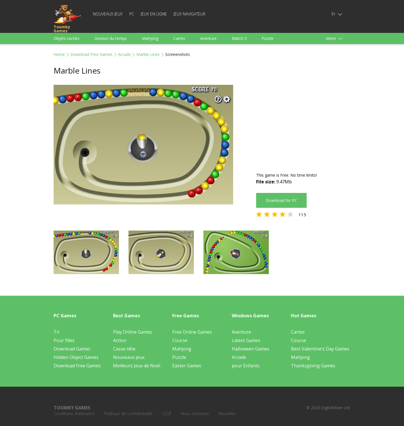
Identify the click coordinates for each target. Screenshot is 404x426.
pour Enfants (246, 366)
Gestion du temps (111, 38)
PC (131, 14)
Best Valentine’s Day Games (320, 349)
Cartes (179, 38)
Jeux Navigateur (189, 14)
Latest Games (246, 340)
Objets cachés (66, 38)
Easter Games (186, 366)
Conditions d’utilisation (74, 413)
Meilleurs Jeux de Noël (136, 366)
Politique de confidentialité (128, 413)
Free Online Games (192, 332)
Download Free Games (91, 54)
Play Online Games (132, 332)
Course (179, 340)
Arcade (124, 54)
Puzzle (268, 38)
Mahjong (150, 38)
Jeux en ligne (154, 14)
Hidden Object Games (76, 357)
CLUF (166, 413)
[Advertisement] (303, 124)
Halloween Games (250, 349)
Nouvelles (227, 413)
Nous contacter (195, 413)
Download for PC (281, 200)
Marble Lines (148, 54)
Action (119, 340)
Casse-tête (124, 349)
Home (59, 54)
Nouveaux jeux (108, 14)
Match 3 (239, 38)
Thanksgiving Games (313, 366)
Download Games (72, 349)
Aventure (208, 38)
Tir (57, 332)
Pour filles (64, 340)
